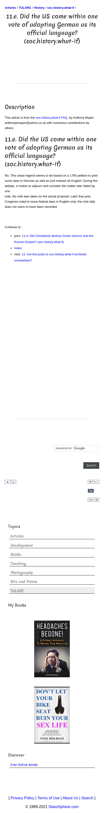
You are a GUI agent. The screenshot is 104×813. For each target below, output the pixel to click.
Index (18, 248)
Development (21, 545)
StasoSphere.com (63, 807)
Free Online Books (24, 765)
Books (15, 554)
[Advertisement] (52, 71)
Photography (21, 572)
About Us (70, 798)
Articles (17, 536)
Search (87, 798)
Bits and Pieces (23, 581)
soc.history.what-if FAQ (51, 117)
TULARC (17, 590)
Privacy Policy (22, 798)
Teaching (18, 563)
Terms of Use (48, 798)
